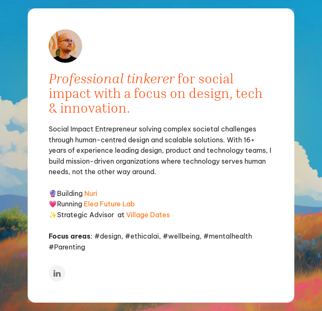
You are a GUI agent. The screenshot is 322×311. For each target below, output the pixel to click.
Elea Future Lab (109, 204)
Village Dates (148, 214)
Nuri (90, 193)
